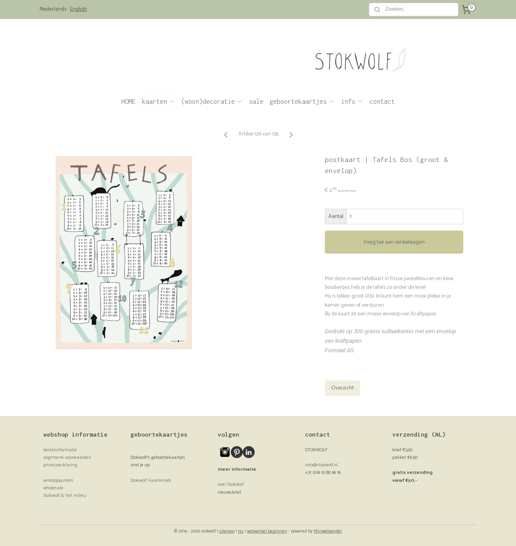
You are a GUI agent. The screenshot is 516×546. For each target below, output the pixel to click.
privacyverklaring (60, 465)
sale (256, 101)
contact (382, 101)
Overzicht (342, 388)
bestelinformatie (60, 450)
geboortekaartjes (302, 101)
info (352, 101)
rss (241, 531)
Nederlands (53, 9)
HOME (128, 101)
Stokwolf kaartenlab (150, 480)
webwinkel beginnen (267, 531)
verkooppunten (58, 480)
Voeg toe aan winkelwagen (394, 242)
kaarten (158, 101)
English (78, 9)
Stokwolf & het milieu (64, 495)
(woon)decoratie (212, 101)
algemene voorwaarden (67, 457)
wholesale (53, 488)
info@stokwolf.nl (321, 465)
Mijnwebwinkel (328, 531)
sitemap (226, 531)
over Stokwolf (231, 484)
